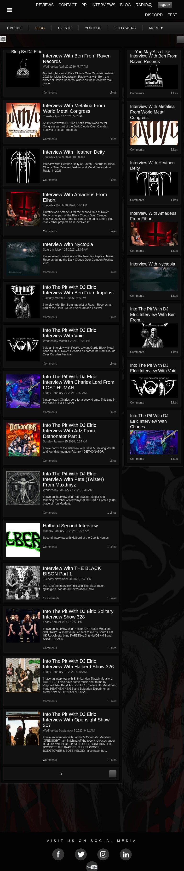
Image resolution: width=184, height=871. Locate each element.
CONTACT (67, 5)
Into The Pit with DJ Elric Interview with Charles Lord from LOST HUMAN (78, 382)
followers (125, 28)
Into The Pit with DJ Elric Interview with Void (69, 333)
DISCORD (154, 15)
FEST (172, 15)
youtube (93, 28)
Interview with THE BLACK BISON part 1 (72, 571)
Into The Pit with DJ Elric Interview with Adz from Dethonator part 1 (69, 431)
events (64, 28)
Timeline (14, 28)
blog (40, 28)
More (156, 28)
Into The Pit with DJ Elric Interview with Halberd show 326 (78, 663)
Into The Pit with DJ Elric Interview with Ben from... (153, 314)
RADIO (142, 5)
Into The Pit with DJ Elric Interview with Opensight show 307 (76, 720)
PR (84, 5)
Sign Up (165, 5)
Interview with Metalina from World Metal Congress (74, 108)
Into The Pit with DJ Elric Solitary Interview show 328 (78, 614)
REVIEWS (45, 5)
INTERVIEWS (103, 5)
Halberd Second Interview (70, 525)
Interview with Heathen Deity (74, 152)
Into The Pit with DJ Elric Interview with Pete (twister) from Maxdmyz (73, 479)
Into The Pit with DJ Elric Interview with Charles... (149, 421)
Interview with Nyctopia (68, 244)
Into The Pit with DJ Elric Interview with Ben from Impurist (78, 289)
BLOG (125, 5)
